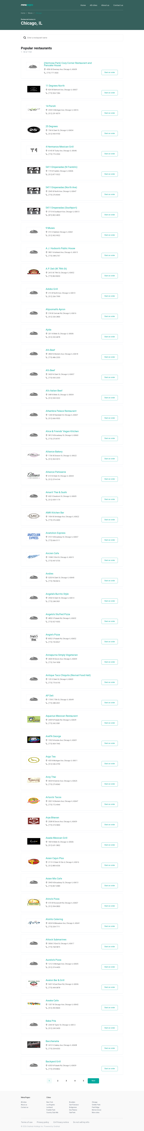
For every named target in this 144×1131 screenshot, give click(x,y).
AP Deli (49, 695)
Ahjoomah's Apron (55, 309)
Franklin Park (50, 1110)
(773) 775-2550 (54, 154)
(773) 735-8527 (54, 642)
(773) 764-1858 (54, 662)
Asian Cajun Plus (55, 858)
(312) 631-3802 (54, 845)
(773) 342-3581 (54, 723)
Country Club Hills (52, 1112)
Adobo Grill (52, 289)
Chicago (94, 1102)
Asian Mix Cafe (54, 878)
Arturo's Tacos (53, 797)
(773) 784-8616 (54, 581)
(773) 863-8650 (54, 276)
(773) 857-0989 (54, 886)
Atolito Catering (54, 919)
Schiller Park (96, 1105)
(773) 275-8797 (54, 439)
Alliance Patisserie (56, 472)
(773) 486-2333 (54, 357)
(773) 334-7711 (54, 927)
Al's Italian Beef (54, 390)
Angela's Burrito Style (57, 594)
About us (105, 5)
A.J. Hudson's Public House (60, 248)
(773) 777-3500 (52, 73)
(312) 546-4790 (54, 764)
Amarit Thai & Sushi (56, 492)
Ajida (48, 329)
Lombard (49, 1107)
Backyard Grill (53, 1061)
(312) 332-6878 (54, 337)
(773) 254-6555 (54, 1049)
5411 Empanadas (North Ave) (61, 187)
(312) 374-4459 (54, 967)
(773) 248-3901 (54, 601)
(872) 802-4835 (54, 215)
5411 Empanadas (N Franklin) (61, 167)
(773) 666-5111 (54, 540)
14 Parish (51, 106)
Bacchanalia (52, 1041)
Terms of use (26, 1122)
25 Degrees (52, 126)
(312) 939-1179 (54, 500)
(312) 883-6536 (54, 866)
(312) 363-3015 (54, 459)
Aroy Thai (51, 777)
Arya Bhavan (52, 817)
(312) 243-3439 (54, 1028)
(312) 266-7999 (54, 296)
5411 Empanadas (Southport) (61, 207)
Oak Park (72, 1112)
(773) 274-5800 (54, 825)
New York (49, 1102)
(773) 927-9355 (54, 622)
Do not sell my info (81, 1122)
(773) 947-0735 (54, 561)
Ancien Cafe (52, 553)
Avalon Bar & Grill (55, 980)
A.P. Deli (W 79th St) (56, 268)
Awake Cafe (52, 1000)
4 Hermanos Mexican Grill (60, 146)
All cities (93, 5)
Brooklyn (72, 1102)
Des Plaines (73, 1110)
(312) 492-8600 (54, 1008)
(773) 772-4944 (54, 805)
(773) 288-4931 (54, 703)
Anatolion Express (55, 533)
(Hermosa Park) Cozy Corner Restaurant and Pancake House (68, 64)
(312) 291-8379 (54, 113)
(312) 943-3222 (54, 398)
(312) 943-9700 (54, 134)
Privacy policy (43, 1122)
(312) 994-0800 (54, 906)
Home (83, 5)
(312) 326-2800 (54, 317)
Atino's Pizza (52, 899)
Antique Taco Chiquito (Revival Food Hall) (68, 675)
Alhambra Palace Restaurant (61, 411)
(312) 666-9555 (54, 418)
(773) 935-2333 (54, 378)
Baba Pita (51, 1021)
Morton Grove (96, 1110)
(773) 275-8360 (54, 784)
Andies (49, 573)
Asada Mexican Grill (56, 838)
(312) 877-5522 (54, 174)
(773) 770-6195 (54, 683)
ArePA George (53, 736)
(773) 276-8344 (54, 195)
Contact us (118, 5)
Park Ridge (95, 1107)
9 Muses (50, 228)
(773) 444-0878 (54, 988)
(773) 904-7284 (54, 93)
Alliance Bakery (54, 451)
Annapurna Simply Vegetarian (62, 655)
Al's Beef (50, 350)
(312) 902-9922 (54, 235)
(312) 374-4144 (54, 479)
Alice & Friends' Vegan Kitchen (62, 431)
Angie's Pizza (53, 634)
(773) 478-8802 (54, 1069)
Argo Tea (51, 756)
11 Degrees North (55, 85)
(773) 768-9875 (54, 947)
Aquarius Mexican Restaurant (62, 716)
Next (93, 1081)
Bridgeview (73, 1107)
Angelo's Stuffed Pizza (58, 614)
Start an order (109, 72)
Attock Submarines (56, 939)
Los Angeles (50, 1105)
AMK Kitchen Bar (55, 512)
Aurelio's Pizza (53, 960)
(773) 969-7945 (54, 744)
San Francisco (74, 1105)
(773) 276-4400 (54, 520)
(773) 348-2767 (54, 256)
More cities (95, 1112)
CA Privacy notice (61, 1122)
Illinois (30, 13)
